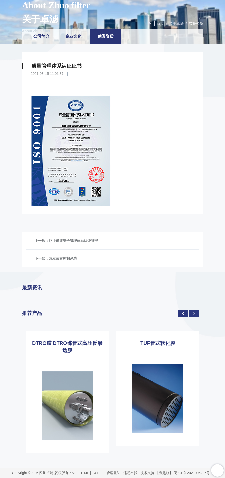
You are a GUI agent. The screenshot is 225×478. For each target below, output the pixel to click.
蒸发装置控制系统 (63, 258)
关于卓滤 (176, 24)
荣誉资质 (196, 24)
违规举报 (130, 473)
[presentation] (183, 313)
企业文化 (73, 36)
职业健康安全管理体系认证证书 (73, 241)
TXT (95, 473)
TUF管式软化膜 (157, 343)
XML (72, 473)
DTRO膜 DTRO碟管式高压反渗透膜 (67, 346)
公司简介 (41, 36)
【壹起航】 (164, 473)
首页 (160, 24)
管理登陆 (113, 473)
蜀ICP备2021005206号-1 (193, 473)
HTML (84, 473)
